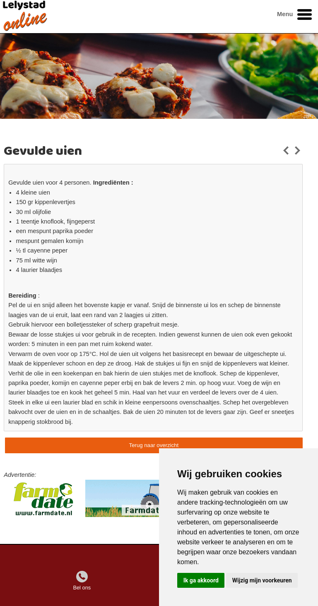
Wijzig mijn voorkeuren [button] (262, 580)
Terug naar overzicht (153, 445)
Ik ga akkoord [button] (201, 580)
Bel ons (82, 587)
